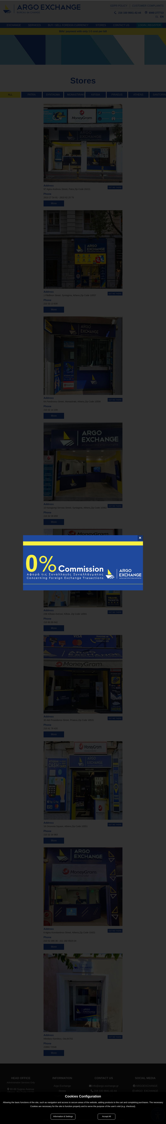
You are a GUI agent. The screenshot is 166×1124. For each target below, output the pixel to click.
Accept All (106, 1116)
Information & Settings (63, 1116)
